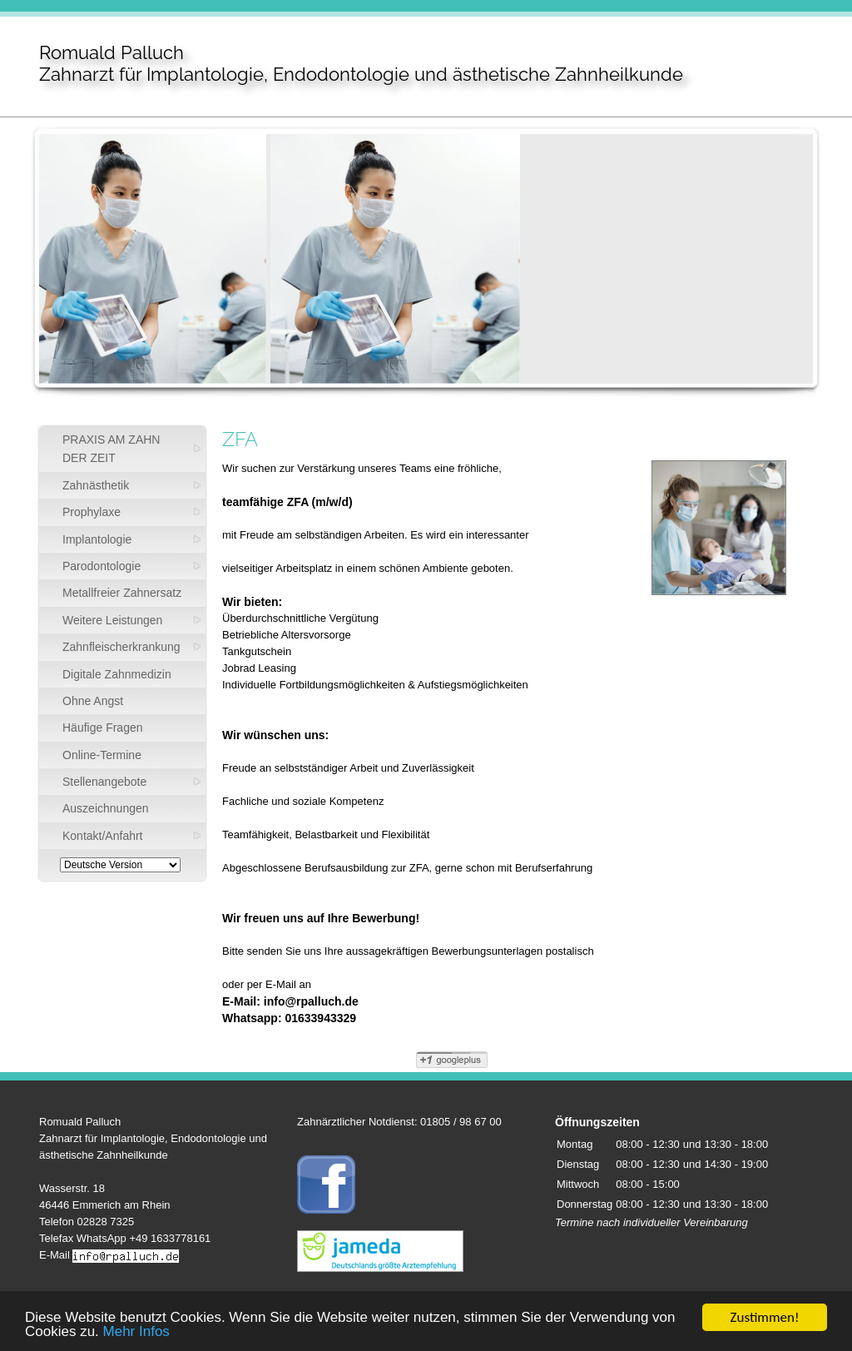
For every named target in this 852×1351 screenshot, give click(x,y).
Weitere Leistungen (112, 620)
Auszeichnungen (105, 808)
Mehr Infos (136, 1332)
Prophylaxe (91, 512)
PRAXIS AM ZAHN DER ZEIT (111, 448)
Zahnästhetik (95, 485)
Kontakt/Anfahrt (102, 835)
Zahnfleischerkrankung (121, 646)
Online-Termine (101, 755)
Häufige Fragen (102, 727)
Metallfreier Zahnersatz (121, 592)
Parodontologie (101, 566)
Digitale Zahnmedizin (116, 674)
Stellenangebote (104, 781)
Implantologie (96, 539)
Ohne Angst (92, 701)
